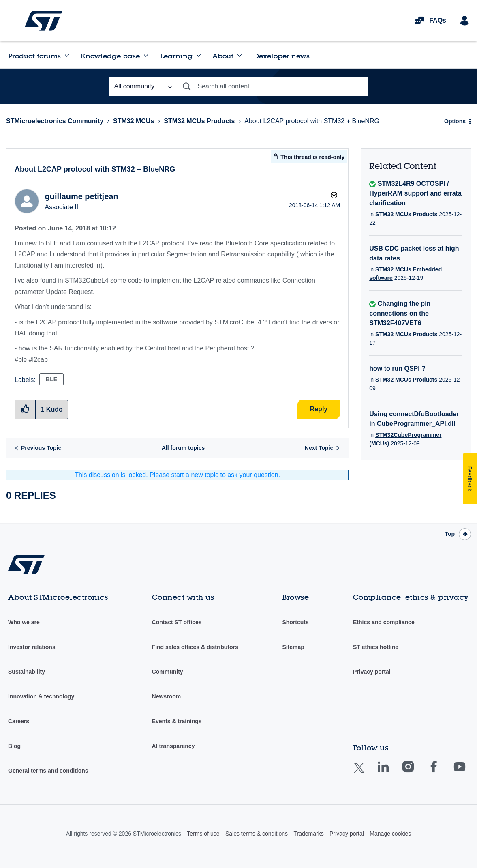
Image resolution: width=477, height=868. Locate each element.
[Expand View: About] (239, 55)
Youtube (467, 772)
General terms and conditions (48, 770)
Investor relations (32, 647)
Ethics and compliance (384, 622)
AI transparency (173, 746)
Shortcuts (295, 622)
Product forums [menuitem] (34, 56)
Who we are (24, 622)
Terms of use (203, 833)
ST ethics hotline (375, 647)
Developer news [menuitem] (282, 56)
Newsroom (166, 696)
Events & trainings (177, 721)
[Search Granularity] (143, 86)
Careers (18, 721)
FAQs (437, 20)
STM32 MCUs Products (199, 121)
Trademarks (308, 833)
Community (167, 671)
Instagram (416, 772)
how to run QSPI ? (397, 368)
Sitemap (293, 647)
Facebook (442, 772)
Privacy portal (372, 671)
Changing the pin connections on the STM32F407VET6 (399, 313)
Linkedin (390, 772)
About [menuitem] (222, 56)
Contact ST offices (177, 622)
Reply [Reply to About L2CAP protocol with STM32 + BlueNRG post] (319, 409)
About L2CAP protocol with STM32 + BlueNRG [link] (311, 121)
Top (450, 534)
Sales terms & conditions (256, 833)
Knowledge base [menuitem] (110, 56)
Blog (14, 746)
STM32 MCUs (133, 121)
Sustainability (26, 671)
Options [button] (455, 121)
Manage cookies (390, 833)
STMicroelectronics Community (43, 21)
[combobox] (272, 86)
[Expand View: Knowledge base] (146, 55)
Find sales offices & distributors (195, 647)
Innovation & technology (41, 696)
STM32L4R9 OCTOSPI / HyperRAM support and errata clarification (415, 193)
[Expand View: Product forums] (67, 55)
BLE (51, 379)
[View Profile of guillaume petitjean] (81, 196)
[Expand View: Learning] (199, 55)
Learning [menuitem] (176, 56)
